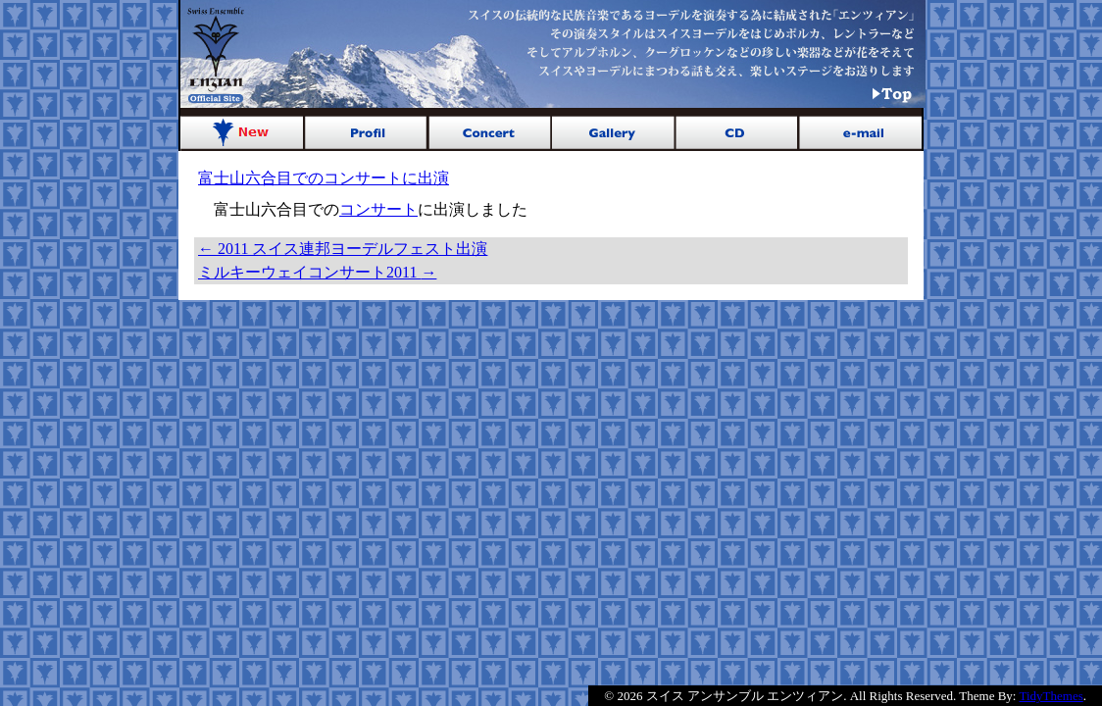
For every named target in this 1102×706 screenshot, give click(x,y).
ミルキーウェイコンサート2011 (317, 272)
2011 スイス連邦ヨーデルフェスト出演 (342, 248)
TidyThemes (1051, 695)
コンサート (378, 209)
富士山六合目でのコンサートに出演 (323, 178)
